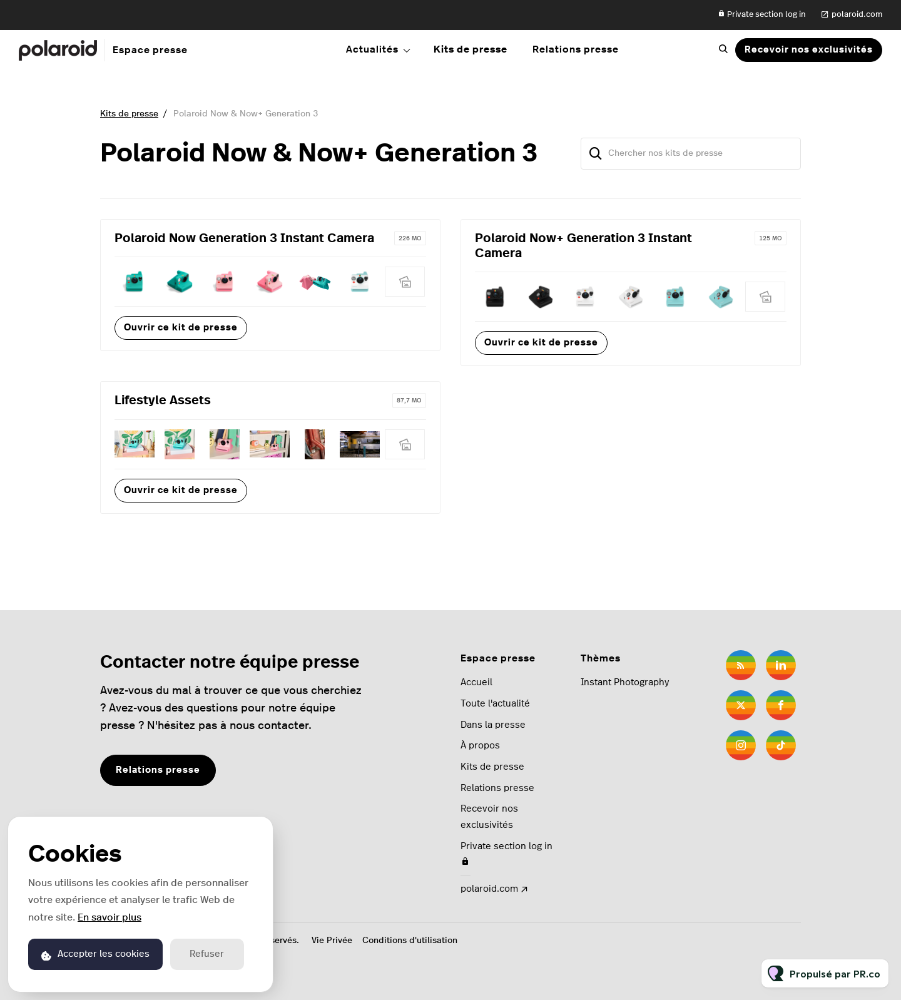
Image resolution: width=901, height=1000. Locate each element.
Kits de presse (470, 49)
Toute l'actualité (495, 703)
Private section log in (761, 14)
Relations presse (575, 49)
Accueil (476, 682)
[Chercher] (596, 154)
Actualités (372, 49)
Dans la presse (493, 725)
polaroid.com (857, 15)
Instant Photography (625, 682)
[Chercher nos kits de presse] (691, 154)
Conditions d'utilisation (409, 940)
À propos (480, 745)
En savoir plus (109, 917)
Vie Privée (332, 940)
